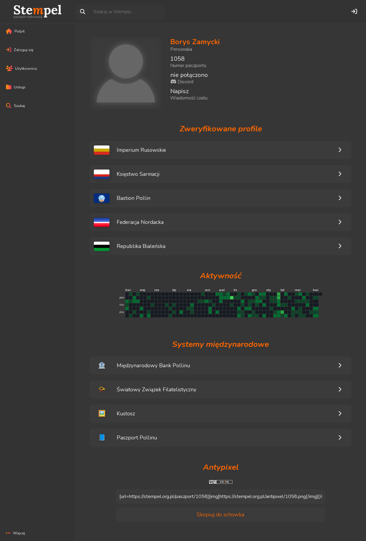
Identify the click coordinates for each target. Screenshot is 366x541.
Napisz (179, 91)
